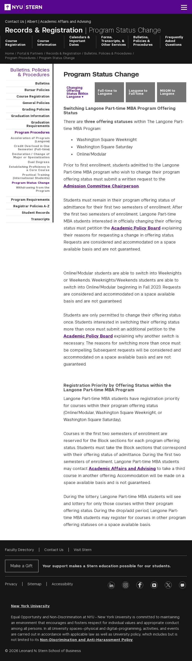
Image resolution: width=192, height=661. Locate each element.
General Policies (36, 103)
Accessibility (62, 584)
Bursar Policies (37, 90)
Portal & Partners (30, 54)
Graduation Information (30, 116)
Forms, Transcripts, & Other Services (113, 41)
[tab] (78, 92)
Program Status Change (31, 182)
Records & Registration (45, 30)
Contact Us (14, 21)
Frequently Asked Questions (174, 41)
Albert (32, 21)
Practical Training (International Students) (31, 176)
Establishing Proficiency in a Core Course (29, 168)
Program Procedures (20, 58)
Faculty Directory (19, 550)
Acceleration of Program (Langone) (30, 139)
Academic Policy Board (135, 228)
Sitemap (35, 584)
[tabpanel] (125, 317)
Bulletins (42, 84)
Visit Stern (83, 550)
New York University (30, 606)
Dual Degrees (39, 162)
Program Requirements (30, 200)
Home (9, 54)
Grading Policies (36, 110)
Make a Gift (21, 565)
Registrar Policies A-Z (31, 206)
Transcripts (40, 219)
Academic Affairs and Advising (65, 21)
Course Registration (15, 43)
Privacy (11, 584)
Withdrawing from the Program (33, 189)
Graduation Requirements (38, 124)
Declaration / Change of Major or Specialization (31, 155)
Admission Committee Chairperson (101, 186)
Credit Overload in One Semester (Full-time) (32, 147)
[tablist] (125, 92)
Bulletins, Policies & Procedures (142, 41)
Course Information (46, 43)
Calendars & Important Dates (79, 41)
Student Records (36, 213)
